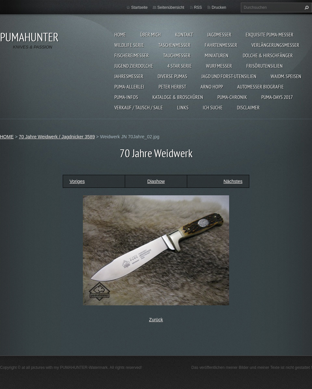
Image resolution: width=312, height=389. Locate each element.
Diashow (156, 181)
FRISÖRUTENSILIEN (264, 66)
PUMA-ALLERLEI (129, 86)
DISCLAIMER (248, 107)
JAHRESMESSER (128, 76)
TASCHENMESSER (174, 45)
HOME (120, 34)
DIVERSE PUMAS (172, 76)
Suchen (306, 7)
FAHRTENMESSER (221, 45)
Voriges (77, 181)
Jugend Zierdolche (133, 66)
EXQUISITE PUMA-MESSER (269, 34)
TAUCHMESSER (176, 55)
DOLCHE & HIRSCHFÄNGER (268, 55)
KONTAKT (184, 34)
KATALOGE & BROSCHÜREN (177, 97)
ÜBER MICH (150, 34)
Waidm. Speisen (286, 76)
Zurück (156, 319)
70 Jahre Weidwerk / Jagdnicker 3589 (57, 136)
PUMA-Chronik (232, 97)
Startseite (139, 7)
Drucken (219, 7)
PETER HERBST (172, 86)
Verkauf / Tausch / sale (138, 107)
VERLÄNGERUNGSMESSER (275, 45)
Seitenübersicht (170, 7)
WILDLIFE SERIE (129, 45)
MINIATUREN (216, 55)
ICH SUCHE (213, 107)
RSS (198, 7)
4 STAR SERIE (179, 66)
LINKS (182, 107)
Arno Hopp (212, 86)
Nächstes (233, 181)
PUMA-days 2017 (277, 97)
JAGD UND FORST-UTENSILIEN (229, 76)
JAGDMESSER (219, 34)
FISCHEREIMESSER (131, 55)
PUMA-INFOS (126, 97)
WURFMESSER (219, 66)
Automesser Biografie (260, 86)
